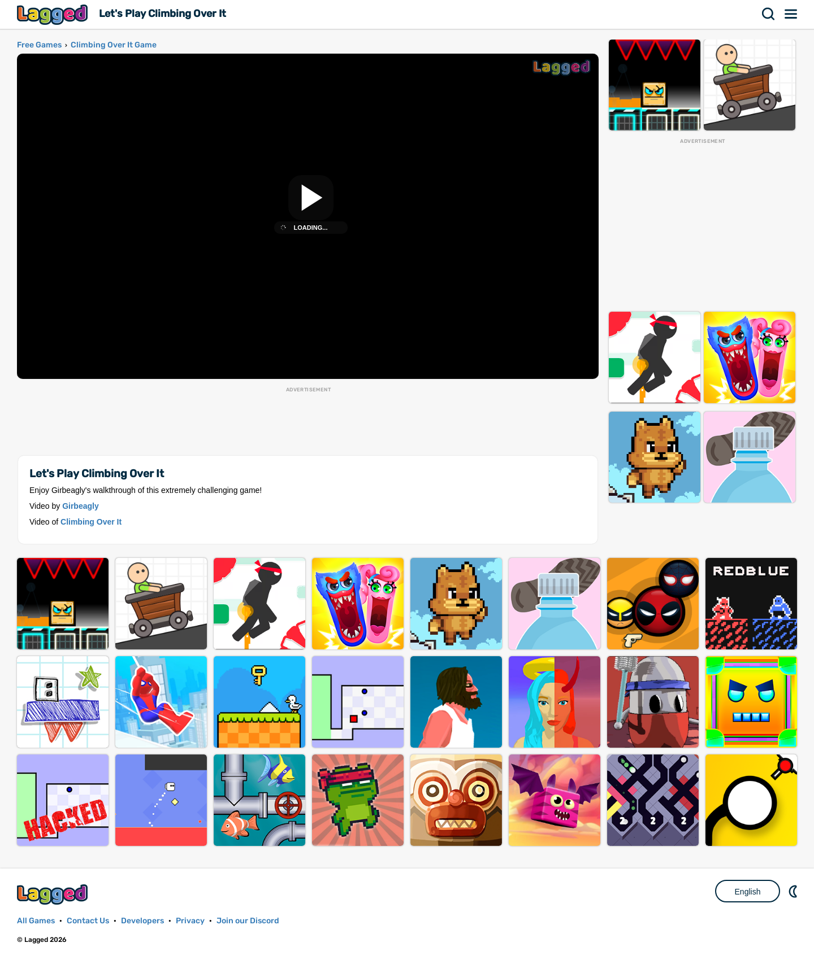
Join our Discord (248, 921)
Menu (791, 14)
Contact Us (88, 921)
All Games (36, 921)
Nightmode (794, 891)
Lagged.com (53, 894)
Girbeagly (80, 505)
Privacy (190, 921)
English (748, 891)
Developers (142, 921)
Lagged (53, 14)
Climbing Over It (91, 521)
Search (768, 14)
